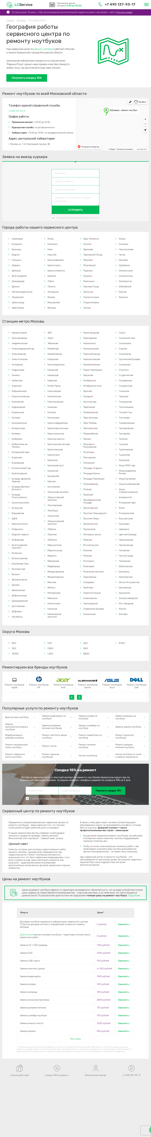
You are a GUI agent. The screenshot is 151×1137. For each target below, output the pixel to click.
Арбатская (17, 380)
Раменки (87, 539)
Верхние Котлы (20, 524)
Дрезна (15, 286)
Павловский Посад (92, 254)
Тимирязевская (126, 423)
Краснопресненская (58, 428)
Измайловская (55, 354)
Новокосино (89, 343)
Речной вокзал (91, 545)
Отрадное (88, 396)
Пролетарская (90, 508)
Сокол (122, 332)
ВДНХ (14, 518)
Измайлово (53, 348)
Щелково (123, 260)
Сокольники (125, 343)
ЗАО (14, 648)
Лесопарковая (55, 505)
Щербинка (124, 265)
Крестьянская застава (59, 444)
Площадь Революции (93, 478)
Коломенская (54, 396)
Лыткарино (53, 292)
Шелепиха (124, 571)
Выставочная (18, 569)
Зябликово (53, 343)
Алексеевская (19, 354)
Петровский (89, 265)
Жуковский (17, 297)
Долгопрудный (19, 276)
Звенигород (18, 302)
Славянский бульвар (93, 609)
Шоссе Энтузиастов (129, 582)
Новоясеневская (91, 364)
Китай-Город (54, 386)
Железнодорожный (22, 292)
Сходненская (125, 386)
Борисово (17, 457)
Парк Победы (90, 423)
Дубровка (17, 611)
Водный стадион (20, 534)
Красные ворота (56, 439)
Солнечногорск (91, 297)
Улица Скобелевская (129, 484)
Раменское (89, 281)
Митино (51, 587)
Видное (16, 254)
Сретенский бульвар (129, 359)
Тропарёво (124, 433)
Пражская (88, 494)
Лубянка (52, 529)
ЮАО (85, 648)
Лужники (52, 534)
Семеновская (90, 598)
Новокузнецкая (91, 348)
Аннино (16, 375)
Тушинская (124, 455)
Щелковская (125, 587)
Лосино (51, 286)
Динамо (16, 585)
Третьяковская (126, 428)
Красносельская (56, 433)
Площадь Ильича (91, 473)
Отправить (75, 210)
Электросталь (126, 276)
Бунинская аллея (20, 502)
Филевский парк (127, 502)
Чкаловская (124, 561)
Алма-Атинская (19, 359)
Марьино (52, 555)
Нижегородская (91, 332)
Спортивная (125, 354)
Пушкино (87, 276)
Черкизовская (126, 539)
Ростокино (88, 561)
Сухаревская (125, 380)
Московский (54, 302)
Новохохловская (91, 359)
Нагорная (52, 609)
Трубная (123, 439)
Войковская (18, 539)
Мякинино (53, 598)
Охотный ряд (89, 401)
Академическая (19, 343)
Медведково (54, 566)
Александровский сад (23, 348)
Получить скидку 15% (27, 77)
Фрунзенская (126, 518)
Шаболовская (125, 566)
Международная (56, 571)
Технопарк (124, 417)
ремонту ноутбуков (44, 49)
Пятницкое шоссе (92, 534)
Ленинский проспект (58, 492)
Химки (122, 238)
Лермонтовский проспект (56, 498)
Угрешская (124, 460)
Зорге (51, 338)
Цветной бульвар (127, 534)
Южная (122, 609)
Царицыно (124, 529)
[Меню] (146, 4)
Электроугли (125, 281)
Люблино (52, 539)
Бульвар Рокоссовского (19, 496)
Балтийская (17, 401)
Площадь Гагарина (92, 468)
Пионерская (89, 457)
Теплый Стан (125, 412)
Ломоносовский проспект (56, 522)
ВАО (14, 643)
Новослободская (91, 354)
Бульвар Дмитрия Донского (20, 488)
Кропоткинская (55, 449)
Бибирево (17, 439)
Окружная (88, 375)
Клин (50, 249)
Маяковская (53, 561)
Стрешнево (124, 364)
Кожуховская (54, 391)
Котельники (53, 417)
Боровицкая (18, 462)
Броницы (16, 249)
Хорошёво (124, 524)
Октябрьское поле (92, 386)
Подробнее (134, 895)
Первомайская (90, 433)
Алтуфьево (17, 364)
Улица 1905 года (127, 465)
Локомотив (53, 516)
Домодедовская (20, 601)
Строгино (124, 370)
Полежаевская (90, 484)
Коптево (52, 412)
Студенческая (126, 375)
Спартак (123, 348)
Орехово (87, 391)
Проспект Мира (91, 518)
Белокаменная (19, 423)
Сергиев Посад (91, 286)
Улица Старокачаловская (128, 490)
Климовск (52, 244)
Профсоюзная (90, 524)
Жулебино (17, 616)
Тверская (123, 396)
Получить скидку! (124, 12)
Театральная (125, 401)
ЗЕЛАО (15, 653)
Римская (87, 555)
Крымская (52, 460)
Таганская (124, 391)
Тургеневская (126, 449)
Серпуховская (90, 603)
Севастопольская (92, 593)
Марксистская (55, 545)
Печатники (88, 452)
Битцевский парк (20, 452)
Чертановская (126, 545)
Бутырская (17, 508)
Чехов (122, 254)
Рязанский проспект (93, 571)
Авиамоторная (19, 332)
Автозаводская (19, 338)
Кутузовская (54, 486)
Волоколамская (19, 558)
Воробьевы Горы (20, 563)
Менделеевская (55, 577)
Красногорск (54, 265)
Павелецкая (89, 407)
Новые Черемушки (92, 370)
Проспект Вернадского (95, 513)
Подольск (88, 270)
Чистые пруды (126, 555)
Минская (52, 582)
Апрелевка (17, 238)
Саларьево (88, 582)
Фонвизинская (126, 513)
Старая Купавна (91, 302)
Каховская (53, 370)
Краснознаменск (56, 270)
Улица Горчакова (127, 478)
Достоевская (18, 606)
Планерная (88, 462)
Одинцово (88, 249)
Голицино (16, 260)
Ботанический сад (21, 468)
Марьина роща (55, 550)
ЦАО (85, 643)
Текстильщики (126, 407)
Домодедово (18, 281)
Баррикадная (18, 407)
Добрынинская (19, 595)
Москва (51, 297)
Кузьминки (53, 470)
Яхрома (122, 292)
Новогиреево (90, 338)
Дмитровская (18, 590)
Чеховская (124, 550)
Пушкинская (89, 529)
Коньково (52, 407)
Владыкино (17, 529)
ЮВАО (86, 653)
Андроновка (18, 370)
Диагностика (26, 934)
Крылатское (54, 455)
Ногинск (87, 244)
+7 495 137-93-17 (117, 4)
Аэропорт (17, 386)
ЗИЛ (50, 332)
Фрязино (123, 297)
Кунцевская (53, 476)
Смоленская (89, 614)
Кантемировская (56, 364)
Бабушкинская (19, 391)
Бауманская (18, 412)
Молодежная (54, 593)
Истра (51, 238)
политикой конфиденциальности (74, 218)
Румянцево (88, 566)
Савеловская (89, 577)
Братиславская (19, 473)
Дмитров (16, 270)
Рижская (87, 550)
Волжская (17, 553)
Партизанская (90, 428)
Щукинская (124, 593)
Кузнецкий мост (56, 465)
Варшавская (18, 513)
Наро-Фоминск (91, 238)
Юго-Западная (126, 603)
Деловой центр (19, 579)
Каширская (53, 375)
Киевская (52, 380)
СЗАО (50, 653)
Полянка (87, 489)
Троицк (87, 307)
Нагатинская (54, 603)
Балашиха (17, 244)
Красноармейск (56, 260)
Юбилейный (125, 286)
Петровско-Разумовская (89, 445)
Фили (121, 508)
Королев (52, 254)
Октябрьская (89, 380)
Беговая (16, 417)
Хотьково (123, 244)
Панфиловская (90, 412)
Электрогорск (126, 270)
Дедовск (16, 265)
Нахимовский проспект (54, 615)
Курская (51, 481)
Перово (87, 439)
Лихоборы (53, 510)
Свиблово (88, 587)
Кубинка (52, 276)
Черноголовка (126, 249)
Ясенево (123, 614)
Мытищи (52, 307)
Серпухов (88, 292)
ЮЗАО (122, 643)
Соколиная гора (127, 338)
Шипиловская (125, 577)
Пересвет (88, 260)
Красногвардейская (58, 423)
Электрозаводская (128, 598)
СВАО (50, 648)
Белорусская (18, 428)
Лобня (51, 281)
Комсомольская (55, 401)
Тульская (123, 444)
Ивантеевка (18, 307)
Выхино (16, 574)
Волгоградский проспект (19, 546)
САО (50, 643)
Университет (125, 497)
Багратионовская (20, 396)
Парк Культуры (90, 417)
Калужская (53, 359)
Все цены (75, 1038)
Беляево (16, 433)
